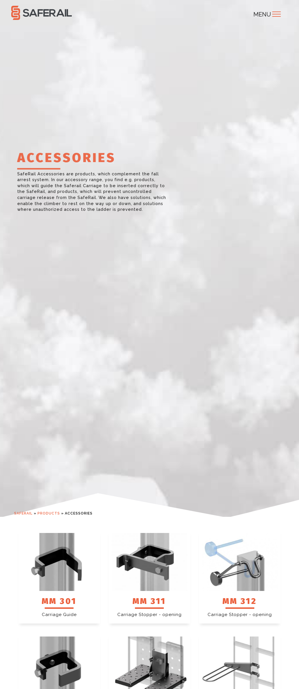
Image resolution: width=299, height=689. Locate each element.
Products (48, 513)
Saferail (23, 513)
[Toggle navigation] (276, 14)
